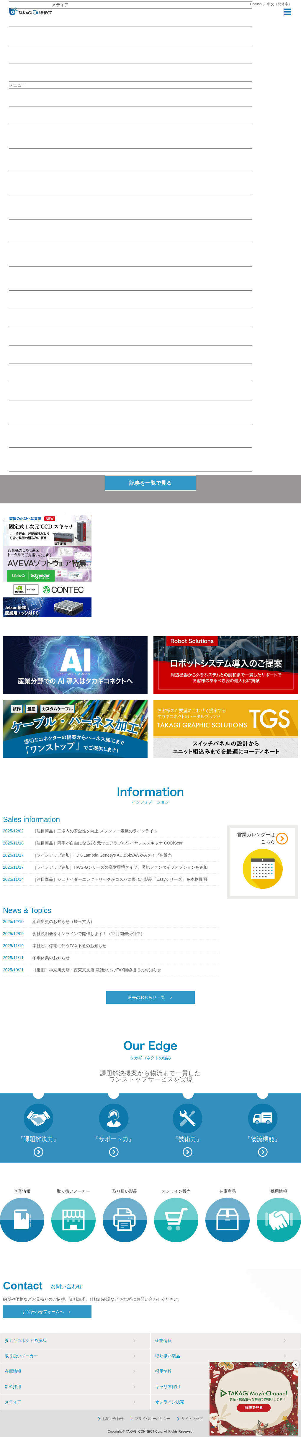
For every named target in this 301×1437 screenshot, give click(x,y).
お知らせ (20, 72)
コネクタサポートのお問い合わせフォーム (131, 436)
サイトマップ (192, 1419)
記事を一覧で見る (150, 483)
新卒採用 (13, 1386)
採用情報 (29, 372)
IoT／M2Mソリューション (131, 137)
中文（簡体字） (279, 4)
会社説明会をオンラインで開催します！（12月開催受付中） (88, 933)
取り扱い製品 (34, 317)
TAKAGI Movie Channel (131, 278)
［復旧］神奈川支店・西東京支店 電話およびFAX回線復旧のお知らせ (96, 970)
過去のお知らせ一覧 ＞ (150, 997)
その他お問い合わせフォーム (131, 459)
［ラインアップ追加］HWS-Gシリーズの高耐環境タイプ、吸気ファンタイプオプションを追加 (120, 867)
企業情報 (28, 97)
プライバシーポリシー (152, 1419)
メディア (35, 115)
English (255, 4)
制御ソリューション (131, 207)
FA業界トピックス (131, 255)
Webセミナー (24, 35)
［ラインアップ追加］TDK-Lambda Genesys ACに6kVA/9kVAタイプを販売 (102, 855)
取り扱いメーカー (37, 299)
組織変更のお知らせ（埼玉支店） (63, 921)
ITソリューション (131, 160)
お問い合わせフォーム (131, 412)
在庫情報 (27, 336)
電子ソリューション (131, 231)
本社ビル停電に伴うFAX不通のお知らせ (69, 945)
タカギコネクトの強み (25, 1340)
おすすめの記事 (66, 17)
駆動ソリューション (131, 184)
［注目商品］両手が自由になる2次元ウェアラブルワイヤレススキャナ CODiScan (108, 843)
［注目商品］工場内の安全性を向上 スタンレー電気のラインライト (95, 831)
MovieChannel (25, 54)
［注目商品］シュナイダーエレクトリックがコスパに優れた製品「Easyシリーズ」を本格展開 (119, 879)
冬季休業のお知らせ (51, 957)
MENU (287, 11)
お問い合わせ (24, 391)
